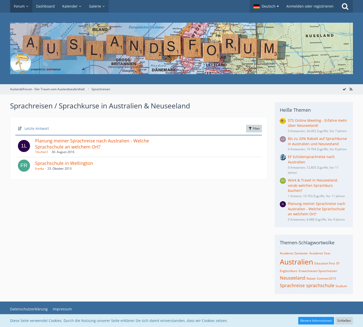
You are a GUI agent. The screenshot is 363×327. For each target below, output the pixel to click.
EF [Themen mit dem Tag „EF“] (338, 263)
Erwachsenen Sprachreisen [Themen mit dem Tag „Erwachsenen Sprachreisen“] (318, 271)
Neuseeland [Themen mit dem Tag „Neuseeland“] (292, 278)
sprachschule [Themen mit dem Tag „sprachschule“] (320, 285)
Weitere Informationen (316, 320)
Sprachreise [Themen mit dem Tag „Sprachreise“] (292, 285)
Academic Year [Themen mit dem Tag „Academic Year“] (319, 253)
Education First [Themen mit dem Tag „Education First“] (324, 263)
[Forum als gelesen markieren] (344, 89)
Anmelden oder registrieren (310, 6)
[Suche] (345, 6)
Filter (254, 128)
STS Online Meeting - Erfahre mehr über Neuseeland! (317, 123)
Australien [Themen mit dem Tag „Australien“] (296, 261)
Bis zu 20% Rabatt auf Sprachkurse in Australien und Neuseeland (317, 141)
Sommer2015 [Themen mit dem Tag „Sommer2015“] (326, 278)
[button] (266, 6)
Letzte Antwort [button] (36, 128)
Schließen (344, 320)
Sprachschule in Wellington (64, 163)
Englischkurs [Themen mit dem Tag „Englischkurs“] (288, 271)
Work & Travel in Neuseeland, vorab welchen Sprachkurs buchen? (313, 185)
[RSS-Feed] (351, 89)
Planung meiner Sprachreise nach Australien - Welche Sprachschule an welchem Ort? (92, 144)
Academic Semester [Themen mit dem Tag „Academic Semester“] (294, 253)
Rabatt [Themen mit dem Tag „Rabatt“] (311, 278)
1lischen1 (41, 152)
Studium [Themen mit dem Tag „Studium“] (341, 286)
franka (39, 168)
